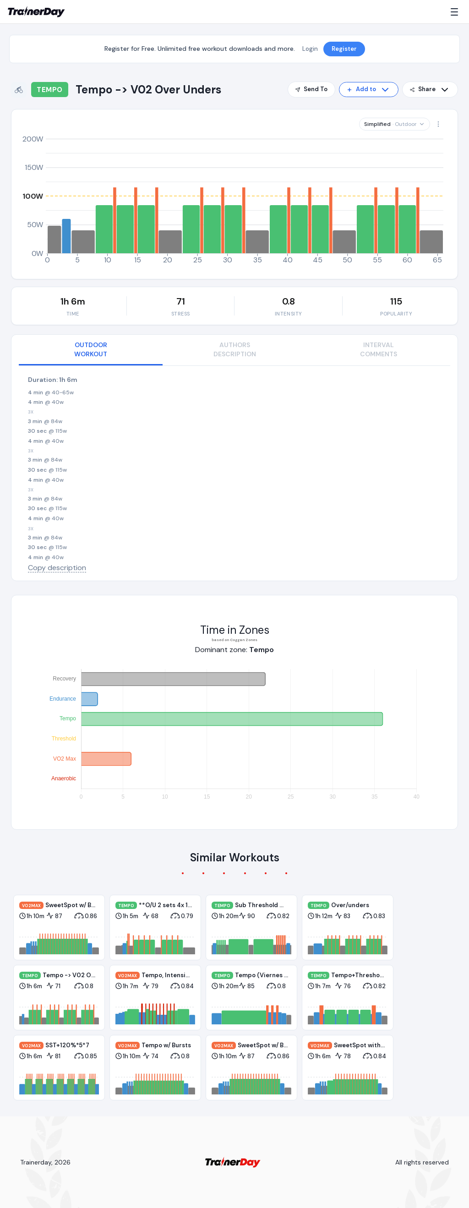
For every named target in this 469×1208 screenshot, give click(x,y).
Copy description (57, 567)
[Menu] (456, 12)
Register (344, 49)
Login (310, 49)
